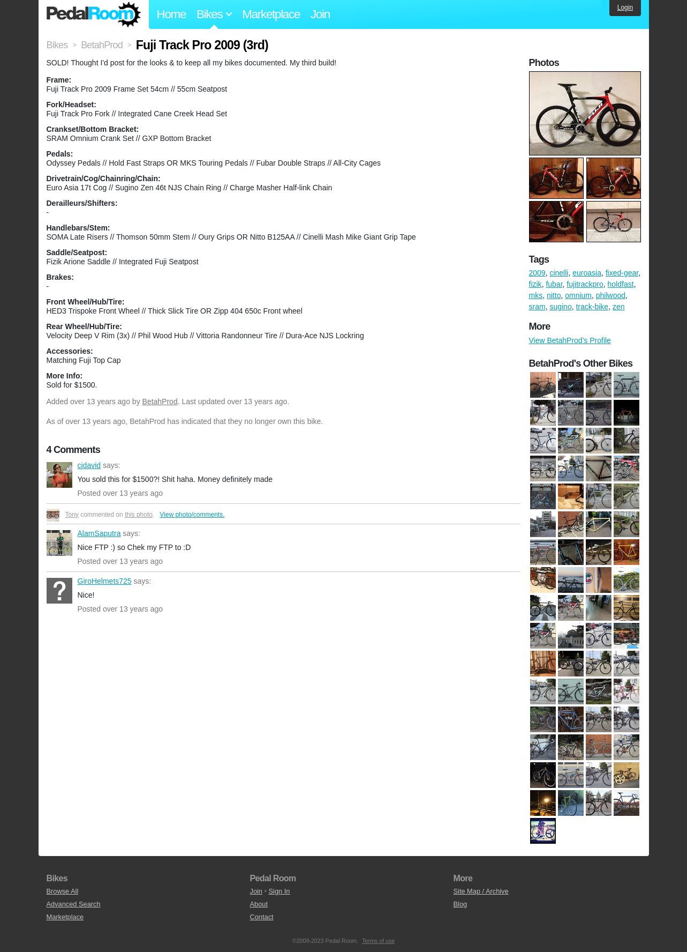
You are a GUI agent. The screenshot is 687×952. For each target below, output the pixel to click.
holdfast (621, 284)
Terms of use (378, 941)
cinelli (558, 273)
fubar (554, 284)
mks (536, 295)
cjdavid (59, 475)
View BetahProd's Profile (570, 340)
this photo (139, 514)
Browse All (63, 891)
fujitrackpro (585, 284)
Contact (262, 917)
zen (619, 306)
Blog (460, 904)
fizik (535, 284)
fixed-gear (622, 273)
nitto (554, 295)
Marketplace (271, 14)
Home (171, 14)
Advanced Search (74, 904)
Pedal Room (94, 14)
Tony (72, 514)
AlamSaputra (59, 543)
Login (625, 7)
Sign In (279, 891)
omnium (578, 295)
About (259, 904)
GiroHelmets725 (59, 591)
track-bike (592, 306)
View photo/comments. (192, 514)
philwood (610, 295)
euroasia (586, 273)
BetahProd (160, 401)
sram (537, 306)
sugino (560, 306)
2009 (537, 273)
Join (320, 14)
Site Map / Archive (481, 891)
